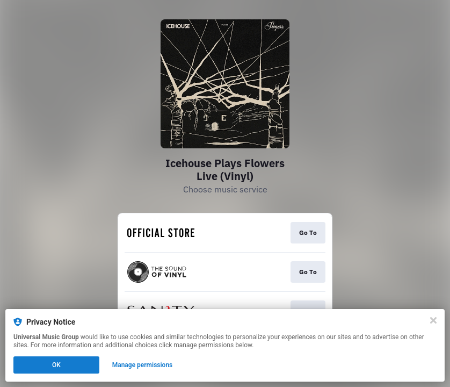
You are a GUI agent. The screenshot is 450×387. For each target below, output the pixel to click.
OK (56, 365)
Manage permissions (142, 365)
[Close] (433, 320)
